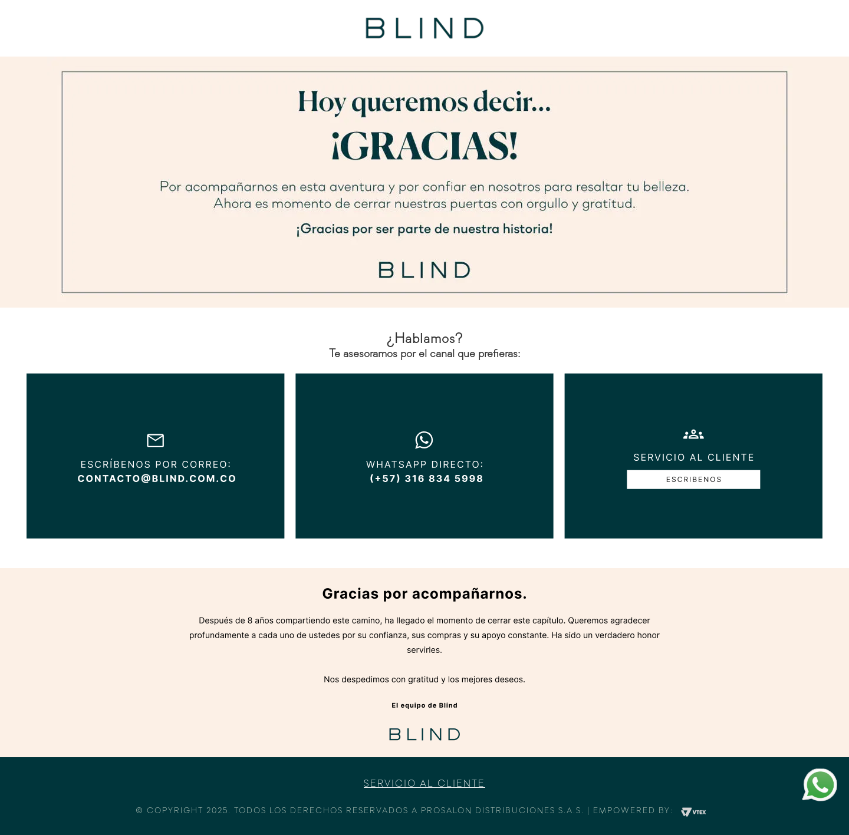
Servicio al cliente (424, 784)
